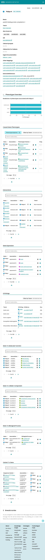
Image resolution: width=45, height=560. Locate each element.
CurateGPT (35, 546)
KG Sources (17, 555)
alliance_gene (7, 57)
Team (7, 530)
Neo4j (16, 535)
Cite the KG (17, 550)
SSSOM (34, 537)
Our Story (8, 528)
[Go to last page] (19, 178)
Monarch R (18, 537)
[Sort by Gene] (7, 141)
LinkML (33, 535)
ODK (33, 541)
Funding (8, 540)
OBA (24, 540)
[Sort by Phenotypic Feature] (30, 141)
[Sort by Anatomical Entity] (30, 256)
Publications (9, 537)
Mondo (25, 528)
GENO (24, 544)
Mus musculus (7, 28)
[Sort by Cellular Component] (32, 396)
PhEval (34, 532)
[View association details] (35, 145)
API (15, 532)
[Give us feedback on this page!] (43, 521)
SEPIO (24, 547)
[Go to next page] (16, 178)
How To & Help (18, 541)
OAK (33, 539)
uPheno (25, 533)
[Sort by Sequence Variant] (14, 473)
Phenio (25, 537)
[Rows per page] (14, 175)
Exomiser (34, 530)
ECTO (24, 549)
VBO (24, 542)
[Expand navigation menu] (43, 2)
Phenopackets (36, 548)
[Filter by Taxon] (32, 133)
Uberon (25, 530)
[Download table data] (11, 182)
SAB (7, 533)
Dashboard (17, 557)
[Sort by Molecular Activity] (32, 356)
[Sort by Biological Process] (32, 436)
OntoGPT (34, 544)
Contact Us (9, 535)
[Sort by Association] (16, 141)
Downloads (17, 530)
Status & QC (17, 539)
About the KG (18, 552)
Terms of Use (18, 548)
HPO (24, 535)
